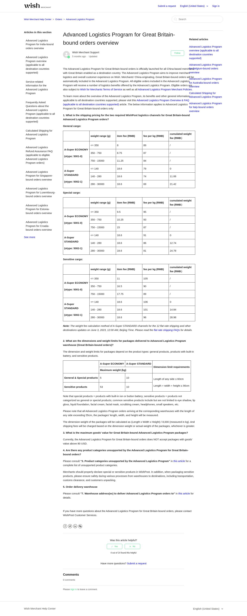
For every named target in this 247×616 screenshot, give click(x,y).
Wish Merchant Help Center (37, 19)
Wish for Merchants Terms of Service (100, 89)
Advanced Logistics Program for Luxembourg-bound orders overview (40, 192)
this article (179, 461)
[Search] (197, 19)
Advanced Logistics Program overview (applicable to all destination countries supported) (37, 65)
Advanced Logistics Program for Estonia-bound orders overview (39, 209)
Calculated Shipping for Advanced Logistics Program (39, 134)
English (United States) (192, 6)
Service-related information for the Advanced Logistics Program (37, 87)
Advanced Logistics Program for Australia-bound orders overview (205, 82)
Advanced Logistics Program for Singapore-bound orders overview (39, 175)
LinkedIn (75, 526)
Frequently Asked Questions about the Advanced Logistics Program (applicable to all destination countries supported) (40, 112)
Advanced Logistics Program (80, 19)
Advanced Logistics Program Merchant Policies (164, 89)
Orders (58, 19)
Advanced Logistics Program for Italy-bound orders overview (205, 107)
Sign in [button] (216, 6)
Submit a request (167, 6)
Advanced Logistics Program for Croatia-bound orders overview (39, 226)
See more (29, 237)
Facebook (65, 526)
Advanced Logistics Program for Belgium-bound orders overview (205, 68)
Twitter (70, 526)
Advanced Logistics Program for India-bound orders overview (40, 44)
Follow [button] (177, 53)
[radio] (114, 546)
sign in (73, 589)
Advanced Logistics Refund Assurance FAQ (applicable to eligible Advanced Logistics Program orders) (39, 155)
